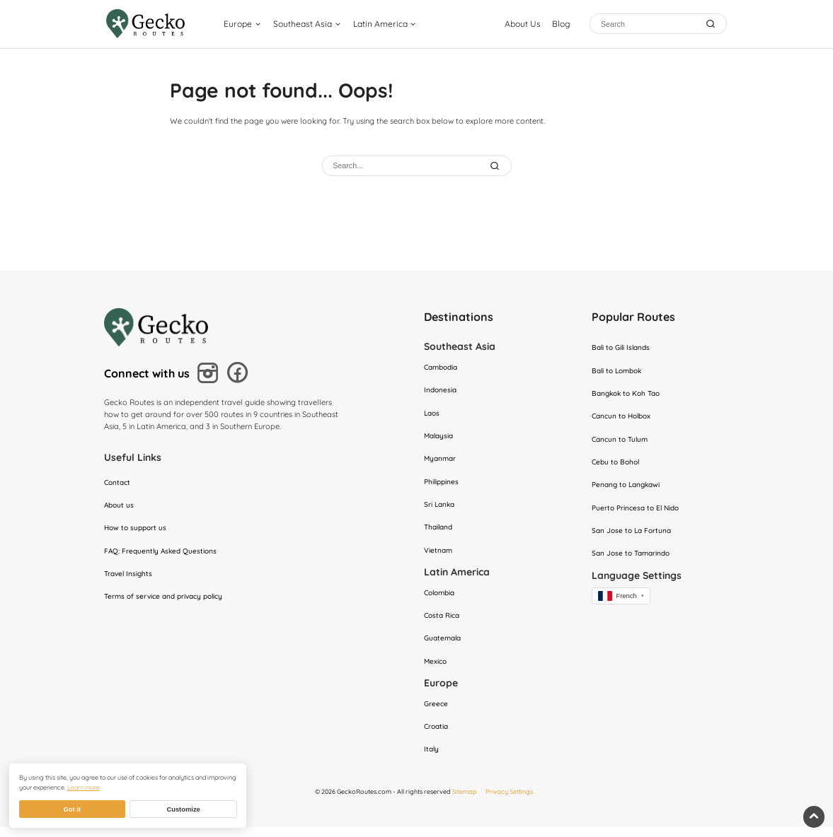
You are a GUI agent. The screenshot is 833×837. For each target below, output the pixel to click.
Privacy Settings (509, 801)
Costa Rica (443, 622)
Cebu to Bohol (617, 466)
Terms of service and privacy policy (168, 601)
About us (120, 507)
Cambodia (443, 368)
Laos (433, 415)
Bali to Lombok (620, 372)
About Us (523, 25)
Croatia (437, 736)
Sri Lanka (440, 509)
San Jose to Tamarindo (634, 560)
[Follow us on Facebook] (239, 375)
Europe (245, 25)
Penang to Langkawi (629, 489)
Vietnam (439, 556)
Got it (71, 809)
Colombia (441, 599)
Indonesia (441, 392)
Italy (432, 759)
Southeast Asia (309, 25)
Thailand (440, 532)
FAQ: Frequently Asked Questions (163, 554)
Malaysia (440, 438)
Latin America (387, 25)
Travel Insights (130, 578)
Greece (436, 712)
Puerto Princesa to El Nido (639, 512)
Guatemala (444, 645)
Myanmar (441, 462)
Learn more (83, 787)
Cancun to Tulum (622, 442)
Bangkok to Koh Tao (629, 395)
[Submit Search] (496, 165)
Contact (118, 483)
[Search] (648, 25)
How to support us (137, 530)
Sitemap (464, 801)
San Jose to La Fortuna (634, 536)
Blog (561, 25)
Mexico (436, 669)
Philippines (442, 485)
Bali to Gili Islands (623, 348)
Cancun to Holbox (624, 418)
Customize (183, 809)
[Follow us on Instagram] (209, 376)
